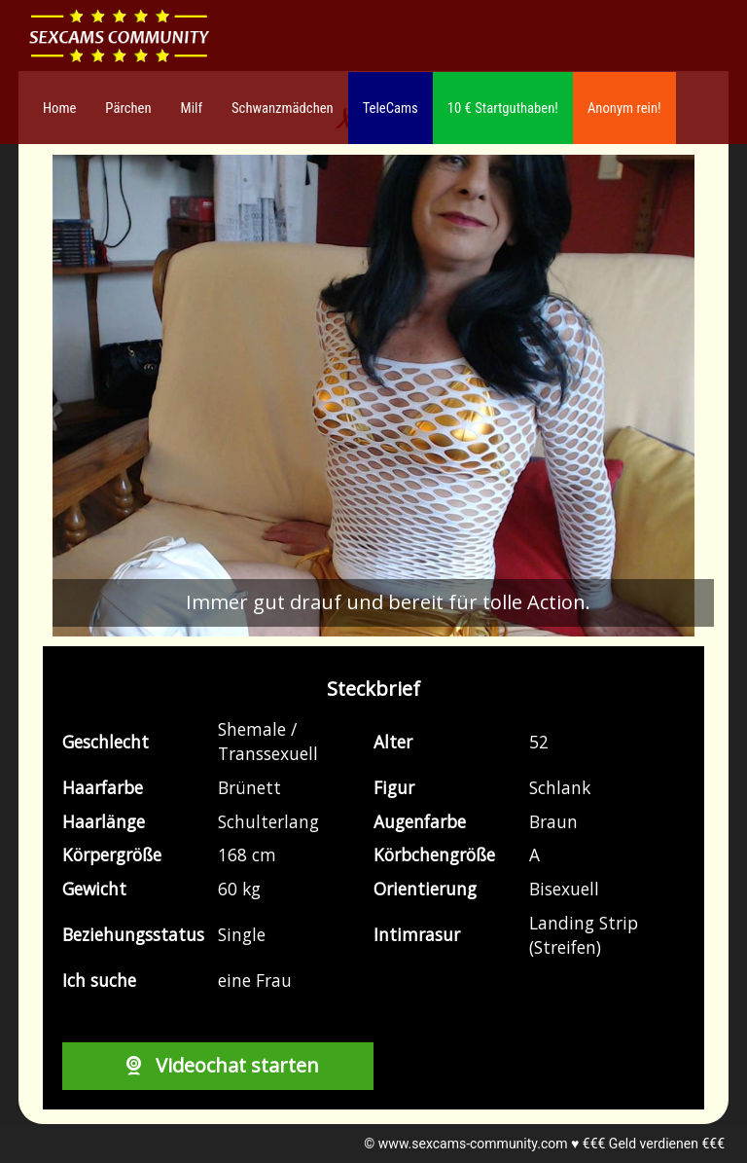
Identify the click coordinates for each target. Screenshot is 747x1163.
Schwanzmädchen (282, 108)
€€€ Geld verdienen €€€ (654, 1143)
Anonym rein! (624, 108)
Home (59, 108)
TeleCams (390, 108)
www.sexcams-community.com (473, 1143)
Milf (191, 108)
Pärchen (128, 108)
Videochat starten (217, 1065)
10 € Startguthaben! (502, 108)
